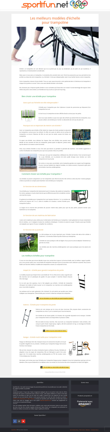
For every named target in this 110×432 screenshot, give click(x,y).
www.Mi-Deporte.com (45, 400)
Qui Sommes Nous (74, 430)
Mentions (88, 430)
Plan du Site (82, 430)
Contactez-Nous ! (95, 430)
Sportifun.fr (14, 429)
